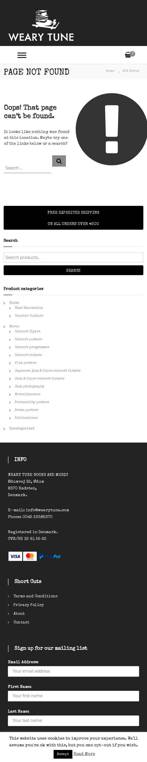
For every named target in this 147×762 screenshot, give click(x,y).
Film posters (25, 363)
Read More (84, 754)
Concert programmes (32, 347)
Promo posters (26, 410)
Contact (21, 623)
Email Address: (23, 662)
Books (14, 303)
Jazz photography (29, 386)
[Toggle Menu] (21, 55)
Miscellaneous (27, 394)
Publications (26, 418)
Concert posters (28, 339)
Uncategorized (21, 429)
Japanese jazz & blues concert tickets (48, 371)
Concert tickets (28, 355)
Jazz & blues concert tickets (39, 379)
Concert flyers (27, 331)
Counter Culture (29, 316)
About (19, 614)
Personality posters (32, 402)
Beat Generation (29, 308)
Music (14, 326)
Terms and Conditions (35, 596)
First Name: (19, 687)
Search (73, 271)
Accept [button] (63, 754)
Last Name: (18, 712)
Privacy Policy (28, 605)
